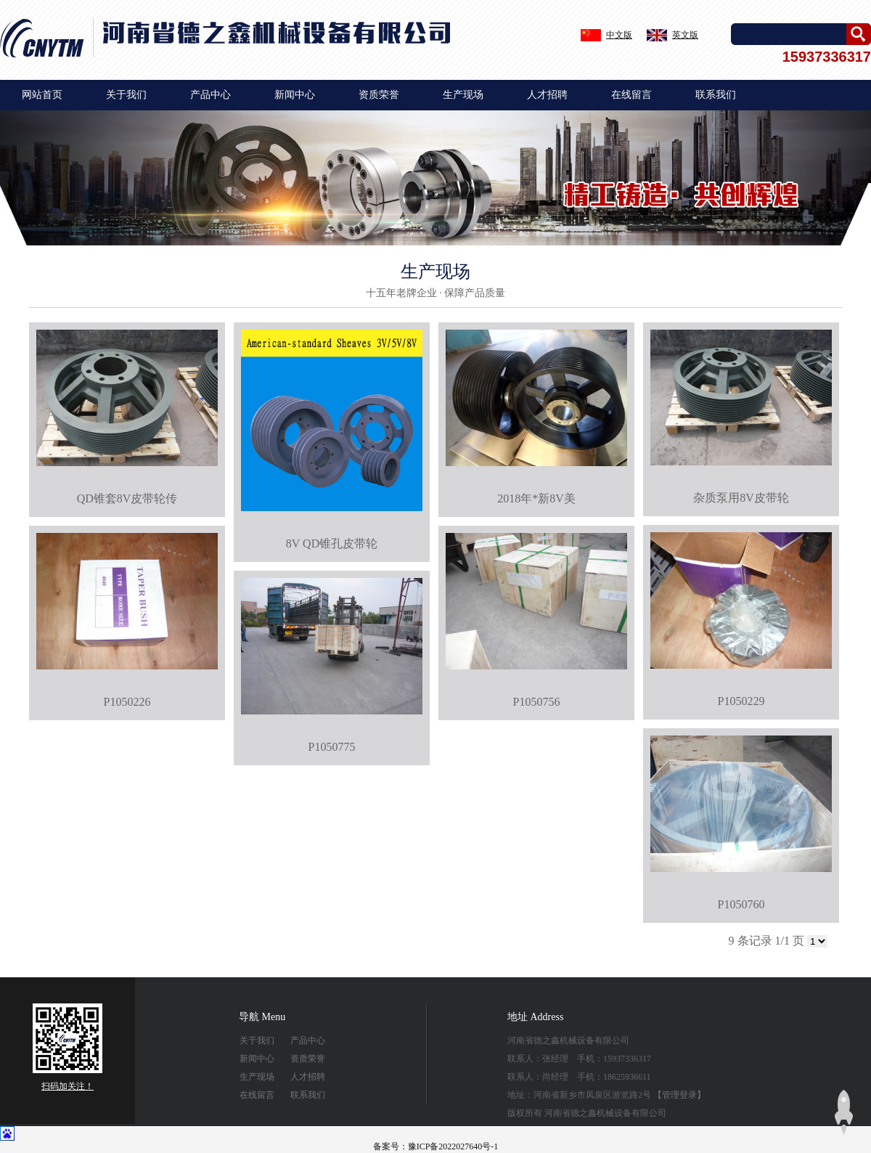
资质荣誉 (379, 94)
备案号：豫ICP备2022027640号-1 (436, 1146)
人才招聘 (547, 94)
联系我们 (715, 94)
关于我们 (126, 94)
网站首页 (42, 94)
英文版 (685, 35)
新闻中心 (294, 94)
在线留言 (631, 94)
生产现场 (463, 94)
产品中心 (210, 94)
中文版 (619, 35)
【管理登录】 (679, 1095)
